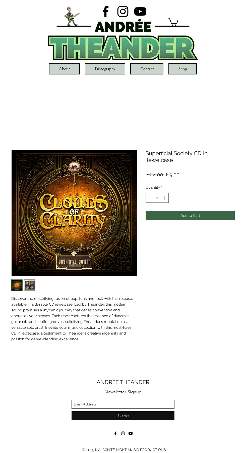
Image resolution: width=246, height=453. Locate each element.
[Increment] (164, 197)
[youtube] (140, 11)
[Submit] (123, 415)
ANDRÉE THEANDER (123, 382)
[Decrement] (149, 197)
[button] (173, 21)
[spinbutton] (157, 197)
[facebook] (105, 11)
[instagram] (122, 11)
